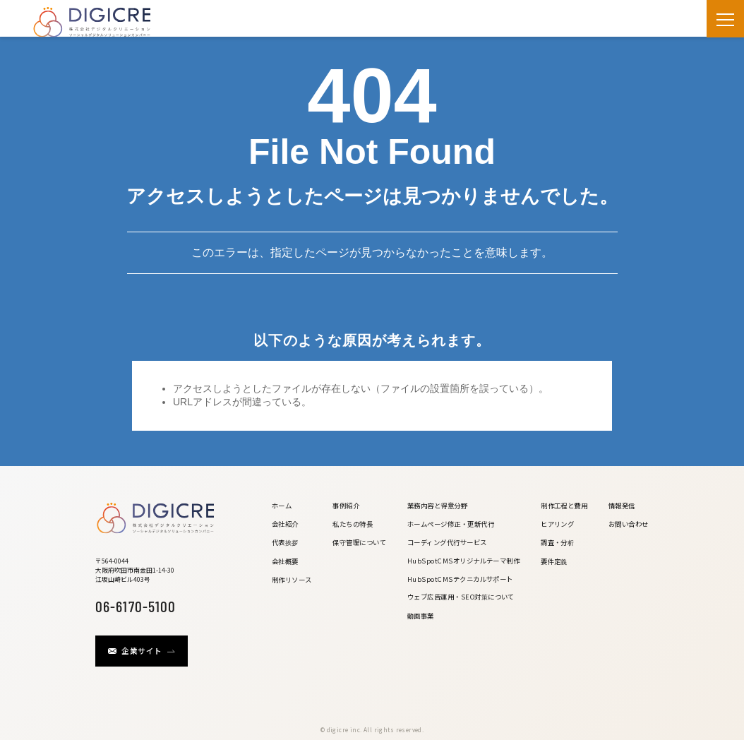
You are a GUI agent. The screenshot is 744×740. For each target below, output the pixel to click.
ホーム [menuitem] (282, 506)
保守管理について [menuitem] (359, 542)
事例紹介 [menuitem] (345, 506)
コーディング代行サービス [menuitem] (447, 542)
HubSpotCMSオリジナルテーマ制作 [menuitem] (463, 561)
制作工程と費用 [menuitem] (564, 506)
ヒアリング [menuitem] (557, 524)
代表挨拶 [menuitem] (285, 542)
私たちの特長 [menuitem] (352, 524)
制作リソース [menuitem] (292, 580)
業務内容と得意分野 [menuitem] (437, 506)
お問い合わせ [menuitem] (628, 524)
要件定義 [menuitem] (554, 561)
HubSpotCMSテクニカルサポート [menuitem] (460, 579)
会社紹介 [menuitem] (285, 524)
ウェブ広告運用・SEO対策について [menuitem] (461, 597)
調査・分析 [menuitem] (557, 542)
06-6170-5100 (135, 605)
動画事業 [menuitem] (420, 616)
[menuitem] (292, 605)
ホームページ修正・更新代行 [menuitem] (450, 524)
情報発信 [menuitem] (621, 506)
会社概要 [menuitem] (285, 561)
